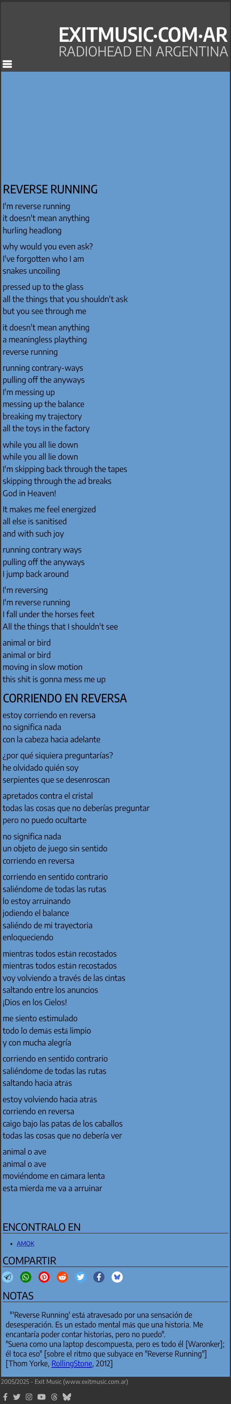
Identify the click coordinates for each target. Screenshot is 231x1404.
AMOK (25, 1243)
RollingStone (71, 1363)
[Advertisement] (65, 125)
